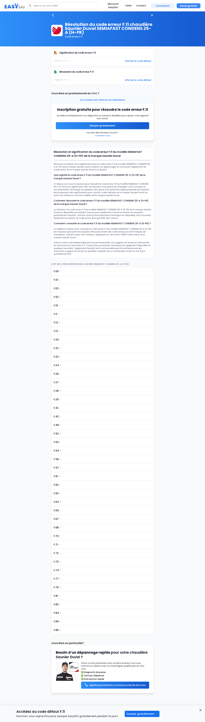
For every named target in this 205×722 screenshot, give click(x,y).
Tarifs (128, 5)
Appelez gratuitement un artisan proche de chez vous (115, 685)
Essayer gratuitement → (142, 714)
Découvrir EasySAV (113, 5)
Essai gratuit (188, 6)
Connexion (162, 6)
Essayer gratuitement (102, 125)
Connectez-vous (102, 135)
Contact (141, 5)
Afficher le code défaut (138, 61)
